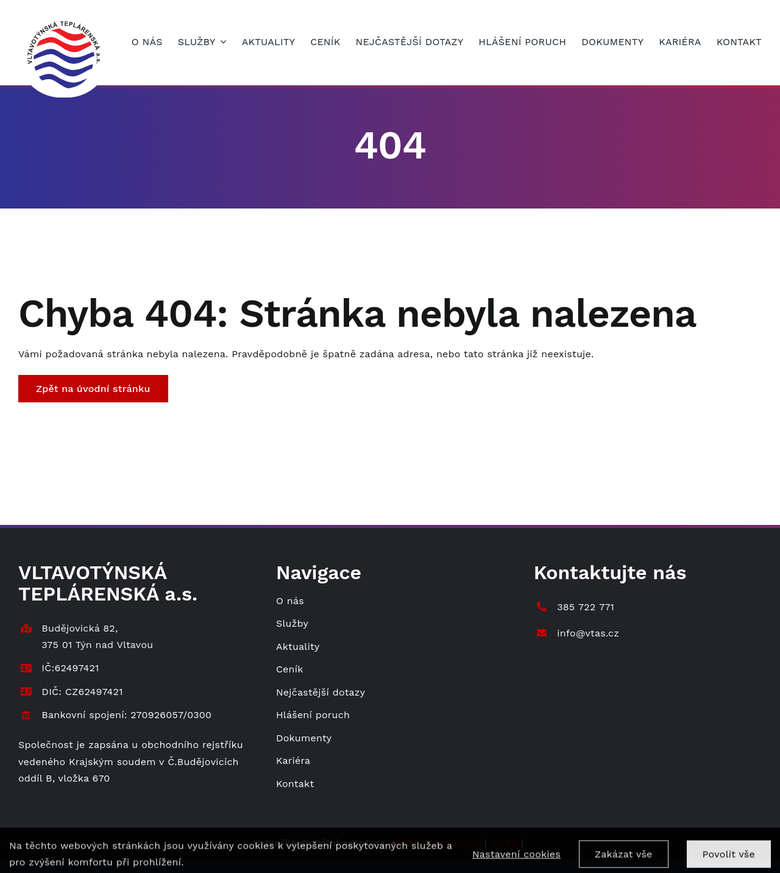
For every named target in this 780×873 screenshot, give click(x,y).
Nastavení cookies (516, 858)
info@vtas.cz (588, 633)
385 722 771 (585, 607)
